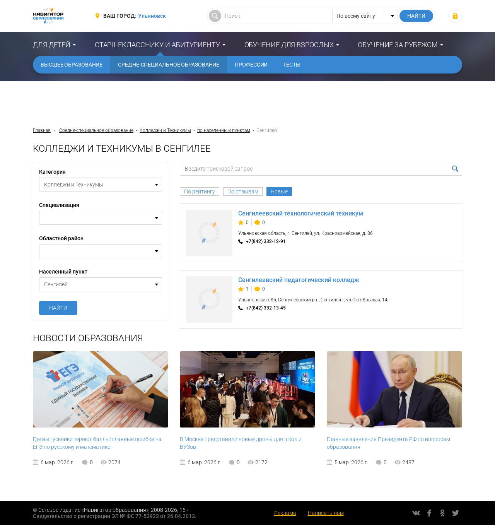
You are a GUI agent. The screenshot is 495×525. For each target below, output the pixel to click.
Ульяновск (152, 16)
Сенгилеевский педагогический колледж (298, 280)
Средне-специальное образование (168, 65)
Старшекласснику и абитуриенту (157, 45)
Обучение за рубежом (398, 45)
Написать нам (326, 513)
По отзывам (242, 191)
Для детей (51, 45)
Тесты (291, 65)
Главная (42, 130)
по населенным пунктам (223, 130)
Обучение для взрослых (289, 45)
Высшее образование (71, 65)
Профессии (251, 65)
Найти (58, 308)
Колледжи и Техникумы (165, 130)
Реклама (285, 513)
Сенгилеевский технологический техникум (300, 213)
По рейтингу (199, 191)
